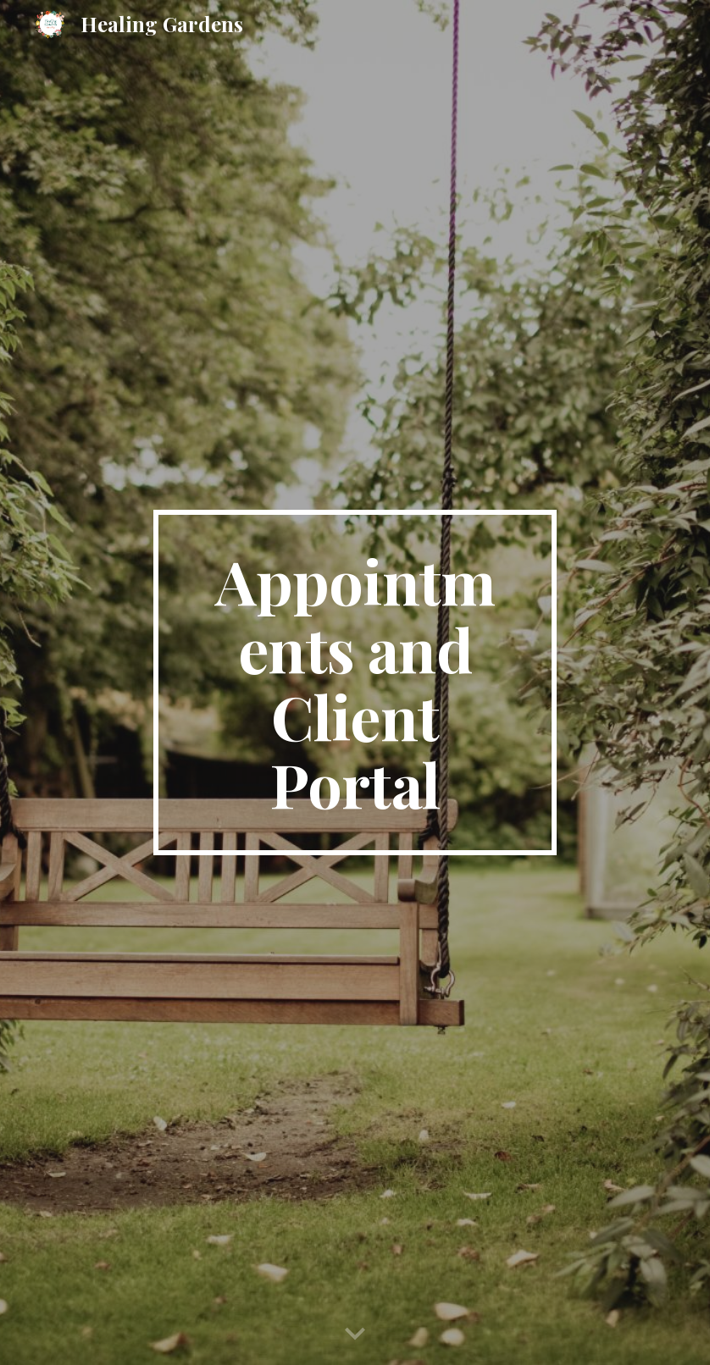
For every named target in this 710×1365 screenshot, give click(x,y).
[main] (355, 682)
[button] (355, 1334)
